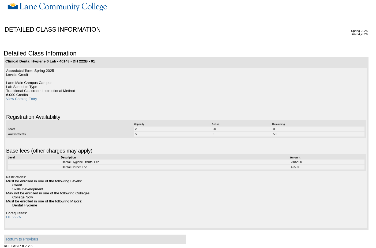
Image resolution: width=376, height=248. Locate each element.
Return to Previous (22, 239)
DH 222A (13, 217)
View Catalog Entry (21, 99)
